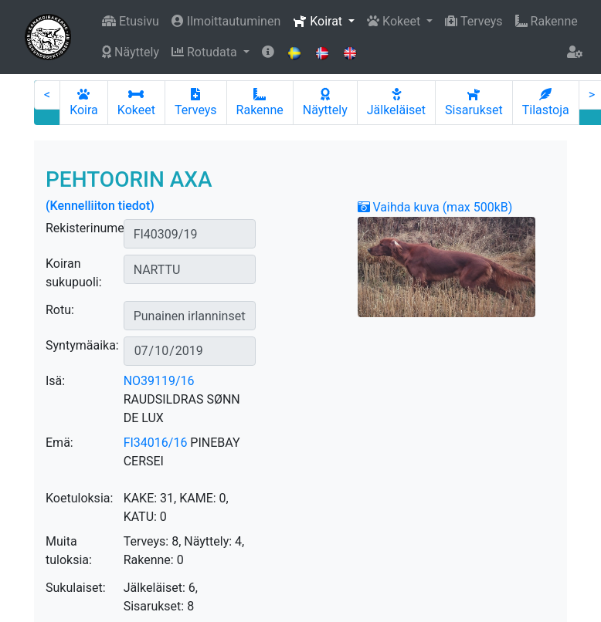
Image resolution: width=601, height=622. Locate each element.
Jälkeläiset (396, 102)
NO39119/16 (159, 381)
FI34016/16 (156, 442)
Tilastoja (545, 102)
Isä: (55, 381)
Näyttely (130, 52)
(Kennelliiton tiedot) (100, 205)
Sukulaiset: (76, 587)
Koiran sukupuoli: (74, 272)
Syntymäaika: (82, 345)
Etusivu (130, 21)
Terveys (473, 21)
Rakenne (546, 21)
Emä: (59, 442)
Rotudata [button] (205, 52)
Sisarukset (474, 102)
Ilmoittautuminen (225, 21)
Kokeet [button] (395, 21)
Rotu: (60, 310)
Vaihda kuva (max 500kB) (435, 207)
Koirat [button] (319, 21)
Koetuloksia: (79, 498)
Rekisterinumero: (92, 228)
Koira (84, 102)
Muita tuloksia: (69, 550)
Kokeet (136, 102)
